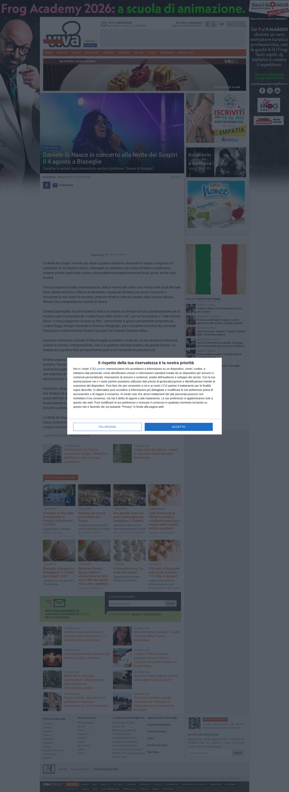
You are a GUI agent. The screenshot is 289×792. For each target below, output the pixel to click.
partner (101, 368)
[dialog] (144, 396)
